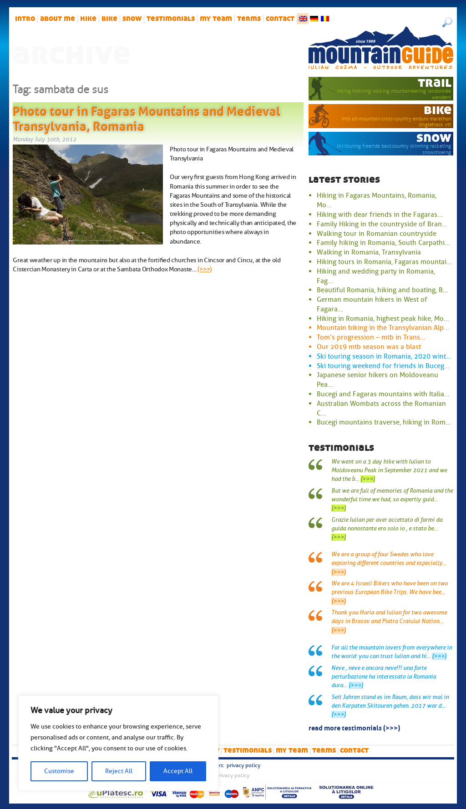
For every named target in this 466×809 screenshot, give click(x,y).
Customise (59, 771)
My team (216, 19)
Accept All (177, 771)
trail (434, 82)
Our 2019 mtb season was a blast (369, 346)
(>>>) (205, 269)
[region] (118, 743)
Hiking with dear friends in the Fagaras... (380, 214)
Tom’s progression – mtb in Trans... (371, 337)
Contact (280, 19)
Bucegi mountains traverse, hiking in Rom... (384, 422)
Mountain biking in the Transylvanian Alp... (383, 327)
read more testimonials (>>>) (354, 727)
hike (88, 19)
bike (109, 19)
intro (25, 19)
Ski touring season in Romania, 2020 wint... (384, 356)
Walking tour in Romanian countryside (376, 233)
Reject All (118, 771)
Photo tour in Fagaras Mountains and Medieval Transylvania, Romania (146, 117)
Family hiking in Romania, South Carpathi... (383, 242)
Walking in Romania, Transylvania (369, 252)
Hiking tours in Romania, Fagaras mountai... (384, 261)
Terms (249, 19)
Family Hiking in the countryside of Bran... (382, 224)
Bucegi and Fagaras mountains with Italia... (383, 394)
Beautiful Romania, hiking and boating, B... (382, 290)
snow (132, 19)
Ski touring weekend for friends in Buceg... (383, 365)
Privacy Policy (243, 765)
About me (57, 19)
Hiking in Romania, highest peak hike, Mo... (383, 318)
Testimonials (171, 19)
